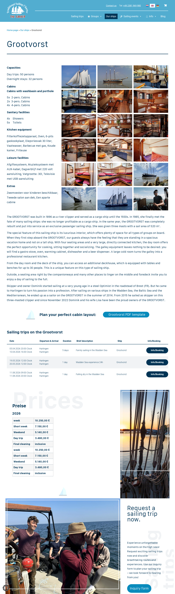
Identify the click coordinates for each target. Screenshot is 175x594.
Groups (96, 16)
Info (153, 16)
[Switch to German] (157, 6)
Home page (12, 30)
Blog (163, 16)
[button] (6, 588)
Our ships (111, 16)
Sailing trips (77, 16)
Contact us (111, 5)
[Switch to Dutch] (147, 6)
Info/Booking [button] (157, 350)
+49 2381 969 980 (132, 5)
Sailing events (133, 16)
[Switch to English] (152, 6)
